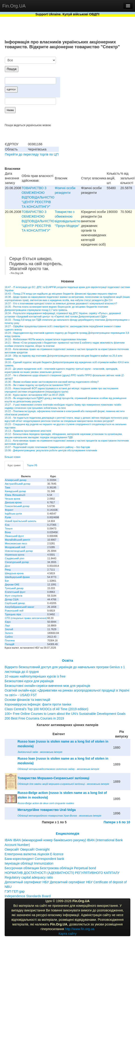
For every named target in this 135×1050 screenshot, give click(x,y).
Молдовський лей (15, 547)
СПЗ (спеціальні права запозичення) (26, 618)
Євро (8, 621)
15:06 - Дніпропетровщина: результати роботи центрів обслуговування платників (51, 450)
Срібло (9, 636)
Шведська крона (14, 573)
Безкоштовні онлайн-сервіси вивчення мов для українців (47, 686)
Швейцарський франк (17, 577)
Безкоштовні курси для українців (29, 681)
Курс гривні (14, 465)
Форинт (9, 509)
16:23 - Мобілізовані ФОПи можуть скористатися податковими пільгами (45, 339)
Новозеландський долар (19, 550)
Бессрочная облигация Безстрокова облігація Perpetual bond (50, 868)
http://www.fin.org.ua (79, 929)
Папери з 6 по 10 (117, 822)
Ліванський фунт (14, 536)
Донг (7, 565)
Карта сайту (68, 933)
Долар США (12, 599)
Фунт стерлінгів (13, 595)
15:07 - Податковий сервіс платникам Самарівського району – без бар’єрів (47, 447)
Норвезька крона (14, 554)
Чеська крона (12, 498)
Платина (10, 640)
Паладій (9, 644)
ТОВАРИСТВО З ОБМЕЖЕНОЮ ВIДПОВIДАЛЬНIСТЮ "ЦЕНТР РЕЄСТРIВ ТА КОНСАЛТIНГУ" (38, 197)
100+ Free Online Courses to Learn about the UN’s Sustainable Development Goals (65, 714)
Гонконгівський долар (17, 506)
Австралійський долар (17, 483)
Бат (7, 580)
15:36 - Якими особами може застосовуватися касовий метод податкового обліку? (52, 381)
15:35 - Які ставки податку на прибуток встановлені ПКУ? (37, 385)
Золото (9, 633)
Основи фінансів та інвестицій (27, 700)
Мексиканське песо (16, 543)
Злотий (9, 629)
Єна (7, 524)
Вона (8, 532)
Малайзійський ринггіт (17, 539)
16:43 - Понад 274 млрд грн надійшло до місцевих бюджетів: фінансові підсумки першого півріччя (61, 293)
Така (7, 487)
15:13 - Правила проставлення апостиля (28, 430)
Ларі (7, 625)
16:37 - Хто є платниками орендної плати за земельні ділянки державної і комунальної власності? (61, 303)
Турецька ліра (13, 614)
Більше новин (12, 456)
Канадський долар (15, 491)
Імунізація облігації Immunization (29, 863)
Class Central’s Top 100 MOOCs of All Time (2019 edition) (46, 709)
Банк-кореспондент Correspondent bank (34, 859)
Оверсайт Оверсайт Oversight (27, 849)
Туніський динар (14, 588)
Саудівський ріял (14, 558)
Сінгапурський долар (17, 562)
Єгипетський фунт (15, 592)
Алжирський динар (15, 480)
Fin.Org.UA (14, 5)
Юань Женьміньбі (15, 495)
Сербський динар (15, 603)
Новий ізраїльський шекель (20, 521)
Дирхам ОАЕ (12, 584)
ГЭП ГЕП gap (15, 891)
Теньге (9, 528)
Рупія (8, 517)
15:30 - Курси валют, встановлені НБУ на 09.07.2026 (34, 394)
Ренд (8, 569)
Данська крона (13, 502)
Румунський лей (14, 610)
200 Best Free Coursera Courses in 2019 (34, 718)
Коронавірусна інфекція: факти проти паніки (38, 704)
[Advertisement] (95, 81)
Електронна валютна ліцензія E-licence (34, 854)
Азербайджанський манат (19, 606)
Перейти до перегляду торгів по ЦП (32, 154)
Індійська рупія (13, 513)
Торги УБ (32, 465)
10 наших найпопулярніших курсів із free (35, 676)
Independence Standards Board (28, 896)
